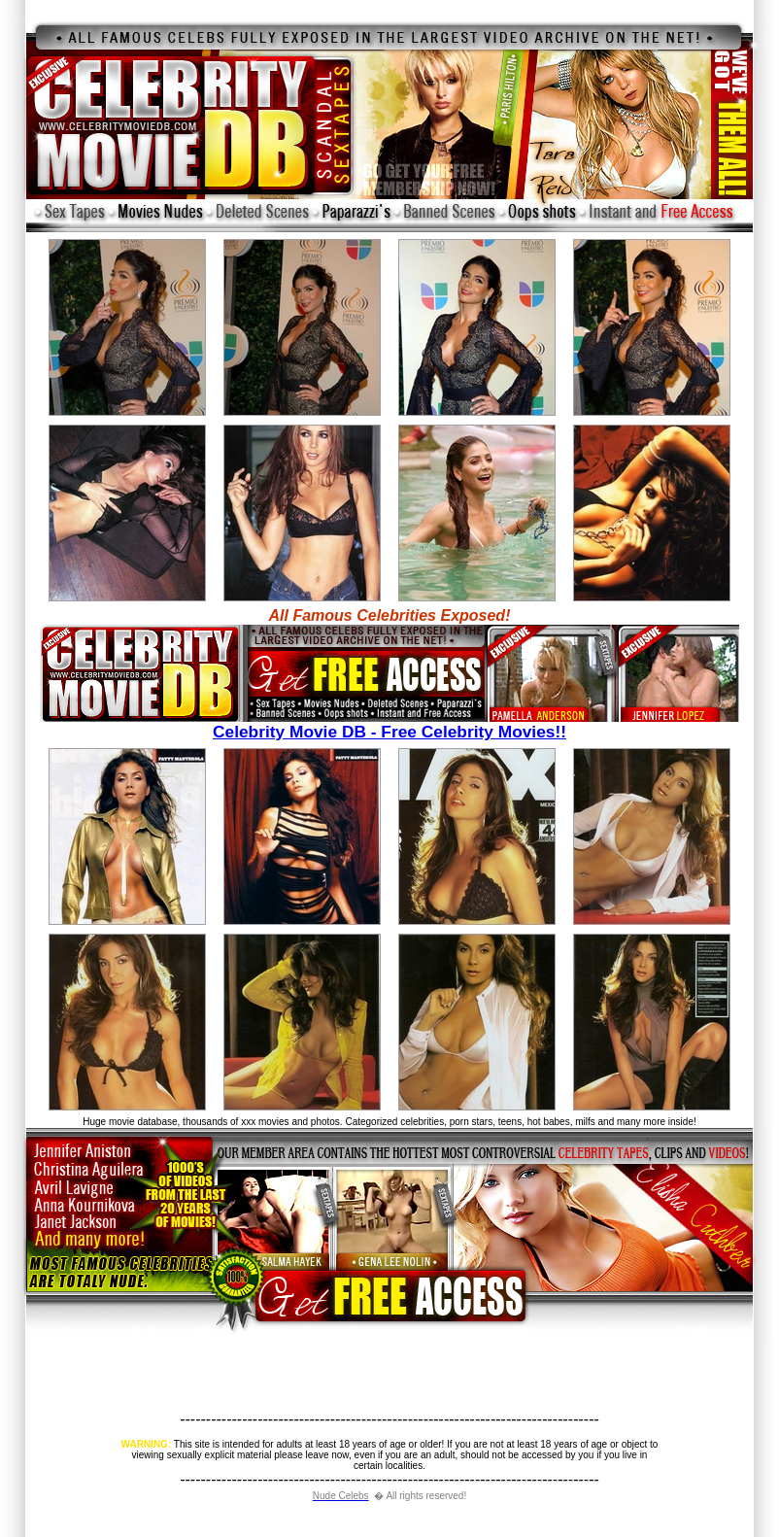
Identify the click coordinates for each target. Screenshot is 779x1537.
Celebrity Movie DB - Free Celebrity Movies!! (389, 723)
